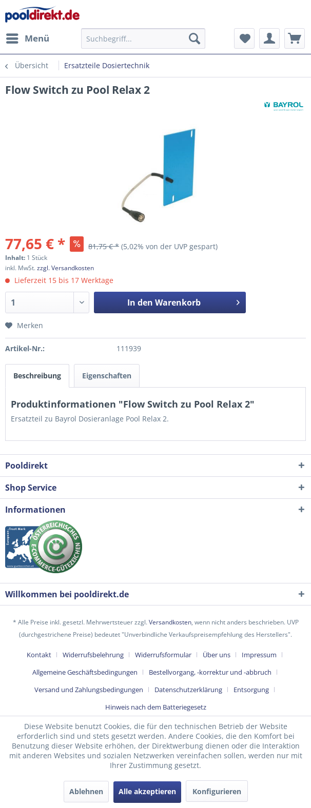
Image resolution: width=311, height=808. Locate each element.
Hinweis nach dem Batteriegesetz (155, 707)
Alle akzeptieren (147, 791)
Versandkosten (170, 622)
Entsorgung (251, 689)
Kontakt (39, 654)
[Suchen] (194, 38)
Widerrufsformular (163, 654)
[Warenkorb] (294, 38)
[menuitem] (27, 38)
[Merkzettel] (244, 38)
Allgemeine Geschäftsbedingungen (85, 672)
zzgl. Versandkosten (65, 268)
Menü (27, 37)
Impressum (259, 654)
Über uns (216, 654)
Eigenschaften (106, 375)
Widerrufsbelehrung (93, 654)
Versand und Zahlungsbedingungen (88, 689)
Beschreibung (37, 375)
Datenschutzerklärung (188, 689)
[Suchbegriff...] (143, 38)
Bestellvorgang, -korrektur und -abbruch (210, 672)
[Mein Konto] (269, 38)
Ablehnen (86, 791)
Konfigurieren (216, 791)
